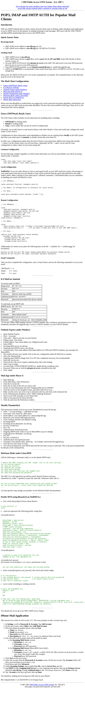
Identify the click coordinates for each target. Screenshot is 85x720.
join (17, 6)
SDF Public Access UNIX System (42, 716)
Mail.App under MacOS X (12, 91)
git (64, 8)
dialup (59, 6)
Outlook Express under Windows (15, 89)
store (42, 6)
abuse (55, 6)
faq (27, 6)
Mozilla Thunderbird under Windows (16, 93)
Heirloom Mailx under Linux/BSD (15, 95)
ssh (66, 8)
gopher (49, 6)
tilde (23, 8)
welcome (22, 6)
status (31, 6)
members (36, 6)
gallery (40, 8)
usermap (46, 8)
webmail (34, 8)
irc (51, 8)
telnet (60, 8)
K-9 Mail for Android (11, 87)
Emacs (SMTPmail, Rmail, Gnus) (15, 85)
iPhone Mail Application (12, 100)
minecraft (65, 6)
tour (45, 6)
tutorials (55, 8)
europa (28, 8)
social (20, 8)
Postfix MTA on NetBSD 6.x (13, 98)
